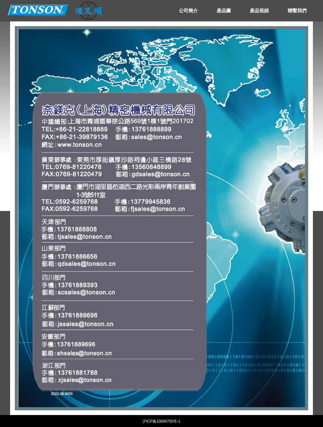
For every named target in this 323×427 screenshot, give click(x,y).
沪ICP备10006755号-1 (161, 421)
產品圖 (224, 10)
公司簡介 (188, 10)
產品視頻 (259, 10)
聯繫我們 (297, 10)
